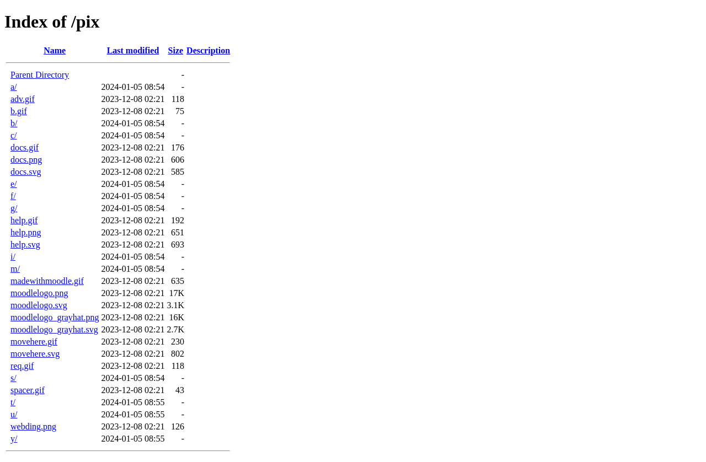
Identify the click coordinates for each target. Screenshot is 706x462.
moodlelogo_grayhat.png (54, 317)
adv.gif (22, 99)
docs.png (26, 159)
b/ (13, 123)
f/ (13, 196)
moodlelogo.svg (38, 305)
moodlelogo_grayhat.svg (54, 329)
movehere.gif (33, 341)
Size (176, 50)
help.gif (24, 220)
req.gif (22, 365)
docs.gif (24, 147)
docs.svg (25, 171)
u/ (13, 414)
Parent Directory (39, 74)
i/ (12, 256)
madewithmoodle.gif (47, 281)
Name (55, 50)
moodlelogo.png (39, 293)
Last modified (133, 50)
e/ (13, 184)
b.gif (18, 111)
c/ (13, 135)
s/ (13, 378)
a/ (13, 87)
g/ (13, 208)
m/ (15, 268)
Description (208, 50)
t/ (12, 402)
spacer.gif (27, 390)
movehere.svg (35, 353)
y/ (13, 438)
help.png (25, 232)
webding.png (33, 426)
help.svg (25, 244)
